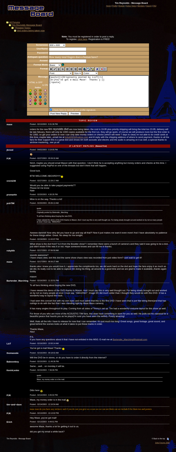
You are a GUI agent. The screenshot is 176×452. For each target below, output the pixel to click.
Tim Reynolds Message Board (27, 25)
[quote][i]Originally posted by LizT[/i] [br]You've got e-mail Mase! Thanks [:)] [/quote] (99, 94)
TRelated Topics (23, 28)
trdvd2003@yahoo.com (76, 143)
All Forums (14, 22)
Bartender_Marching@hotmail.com (130, 345)
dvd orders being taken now (31, 30)
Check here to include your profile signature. (68, 116)
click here (82, 39)
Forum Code (29, 85)
